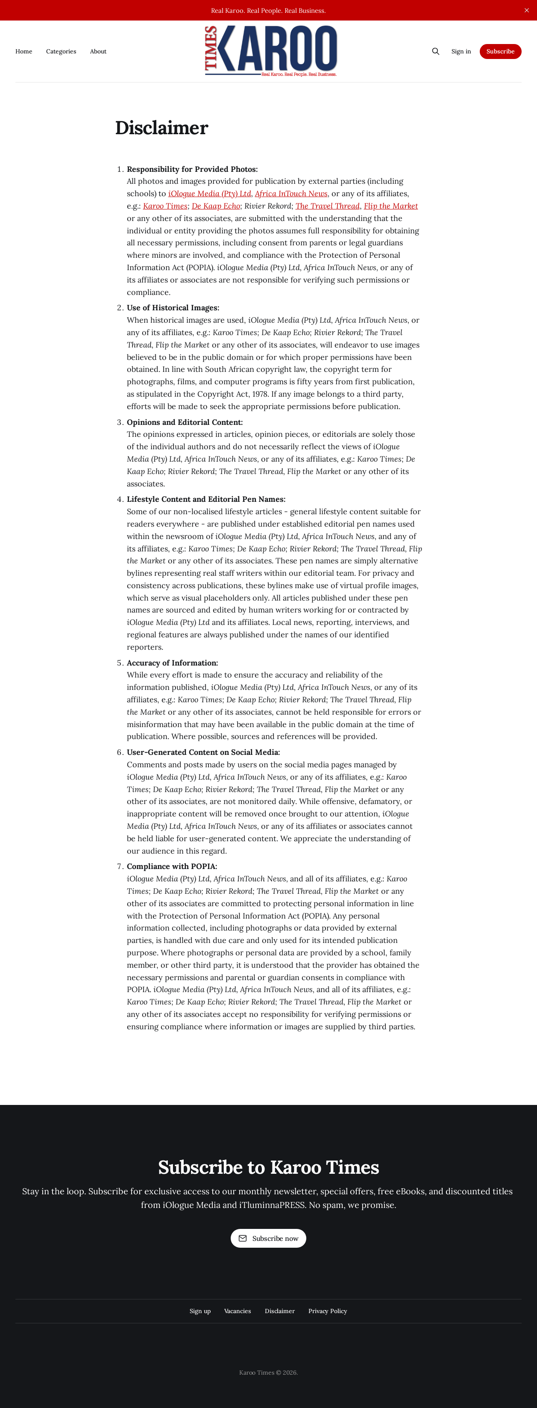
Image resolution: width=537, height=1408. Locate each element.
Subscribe (501, 51)
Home (23, 51)
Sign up (200, 1311)
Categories (61, 51)
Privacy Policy (327, 1311)
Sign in (461, 51)
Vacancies (237, 1311)
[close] (527, 10)
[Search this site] (435, 51)
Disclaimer (280, 1311)
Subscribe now (268, 1238)
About (98, 51)
